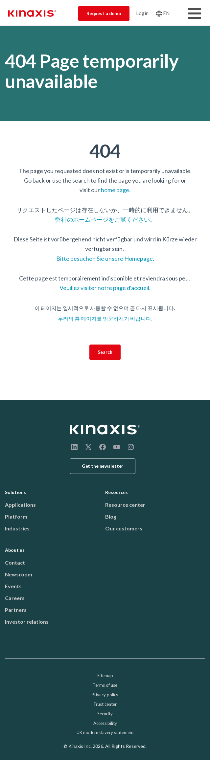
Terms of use (105, 685)
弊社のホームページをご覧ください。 (105, 219)
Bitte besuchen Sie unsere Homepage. (105, 258)
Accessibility (105, 723)
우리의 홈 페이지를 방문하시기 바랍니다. (105, 318)
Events (13, 586)
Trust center (105, 704)
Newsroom (18, 574)
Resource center (125, 505)
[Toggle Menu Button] (194, 13)
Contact (15, 562)
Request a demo (103, 13)
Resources (116, 492)
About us (15, 550)
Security (105, 713)
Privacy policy (105, 694)
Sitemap (105, 675)
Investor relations (27, 621)
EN (166, 13)
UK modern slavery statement (105, 732)
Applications (20, 505)
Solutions (15, 492)
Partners (16, 610)
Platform (16, 516)
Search (105, 352)
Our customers (123, 528)
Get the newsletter (103, 466)
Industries (17, 528)
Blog (110, 516)
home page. (115, 189)
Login (142, 13)
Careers (15, 598)
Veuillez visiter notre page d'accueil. (105, 287)
